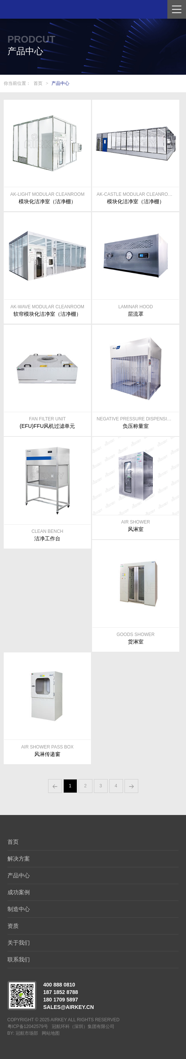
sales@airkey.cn (68, 1007)
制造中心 (18, 909)
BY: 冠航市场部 (22, 1033)
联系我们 (18, 959)
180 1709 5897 (60, 1000)
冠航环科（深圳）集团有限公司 (83, 1026)
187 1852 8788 (60, 992)
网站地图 (51, 1033)
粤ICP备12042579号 (27, 1026)
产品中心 (60, 83)
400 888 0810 (59, 985)
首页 (38, 83)
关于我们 (18, 942)
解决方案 (18, 858)
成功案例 (18, 892)
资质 (13, 926)
